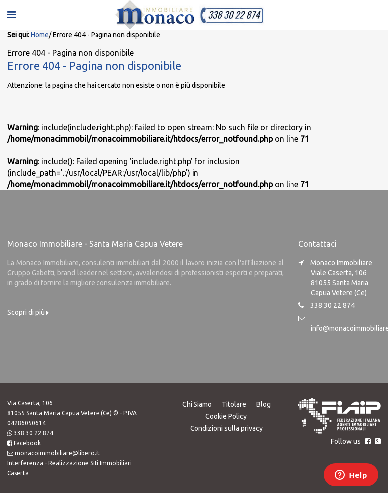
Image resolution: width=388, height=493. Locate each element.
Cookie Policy (226, 416)
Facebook (27, 443)
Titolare (234, 404)
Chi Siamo (197, 404)
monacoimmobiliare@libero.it (57, 453)
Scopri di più (28, 312)
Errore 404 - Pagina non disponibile (94, 65)
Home (40, 35)
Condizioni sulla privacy (226, 428)
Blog (263, 404)
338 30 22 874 (33, 433)
